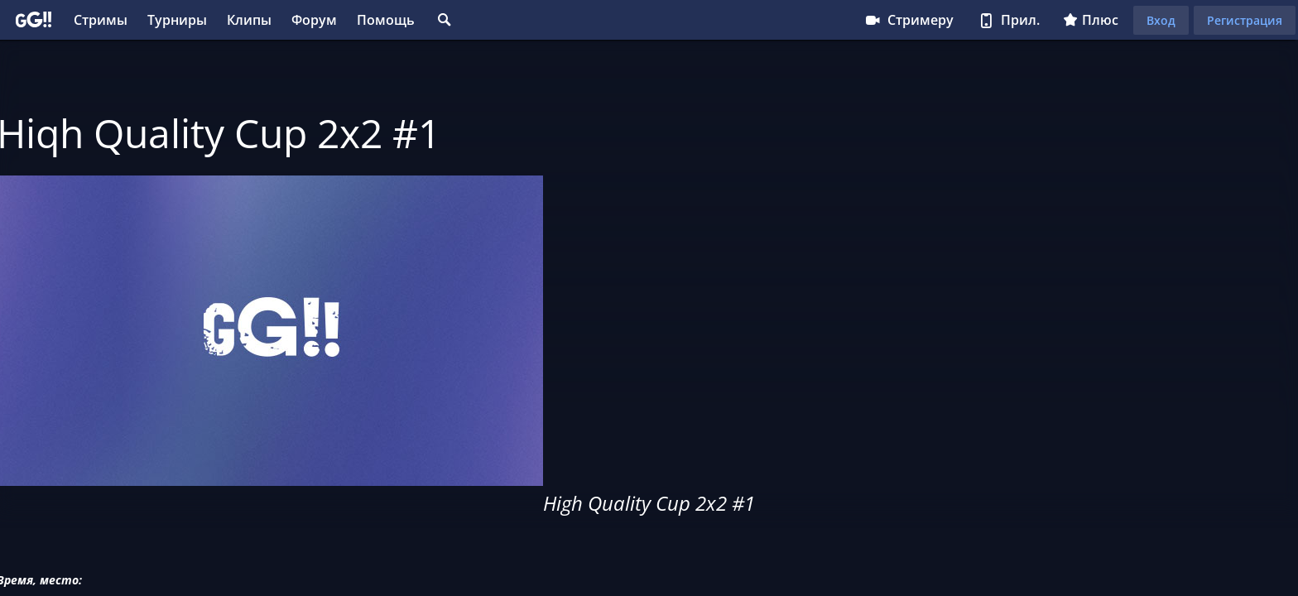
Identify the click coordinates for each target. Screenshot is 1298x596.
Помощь (386, 20)
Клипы (249, 20)
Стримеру (908, 20)
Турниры (177, 20)
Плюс (1090, 20)
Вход (1161, 20)
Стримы (100, 20)
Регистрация (1244, 20)
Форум (314, 20)
